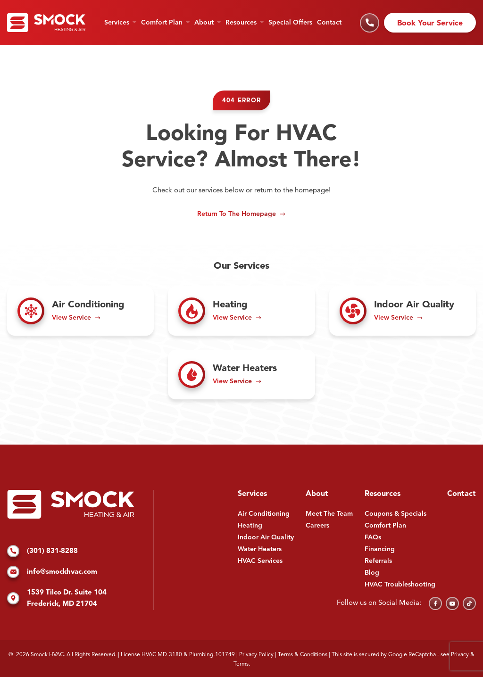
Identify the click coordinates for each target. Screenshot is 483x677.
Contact (329, 22)
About (204, 22)
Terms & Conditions (302, 655)
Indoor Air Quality (266, 537)
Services (116, 22)
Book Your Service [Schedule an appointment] (430, 23)
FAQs (373, 537)
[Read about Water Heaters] (241, 374)
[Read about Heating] (241, 311)
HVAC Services (260, 561)
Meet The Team (329, 514)
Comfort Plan (162, 22)
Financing (380, 549)
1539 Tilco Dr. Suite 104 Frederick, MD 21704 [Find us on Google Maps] (57, 598)
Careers (317, 525)
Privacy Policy (256, 655)
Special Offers (290, 22)
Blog (372, 573)
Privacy (460, 655)
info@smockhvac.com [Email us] (52, 572)
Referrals (378, 561)
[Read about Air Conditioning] (80, 311)
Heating (250, 525)
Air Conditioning (264, 514)
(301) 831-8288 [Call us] (42, 551)
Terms (241, 664)
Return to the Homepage (236, 214)
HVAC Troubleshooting (400, 584)
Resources (241, 22)
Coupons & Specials (395, 514)
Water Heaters (260, 549)
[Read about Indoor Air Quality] (402, 311)
